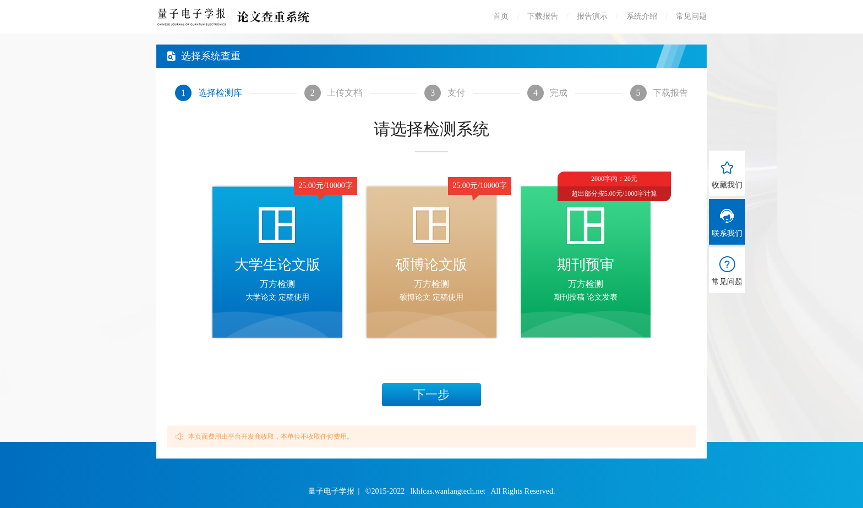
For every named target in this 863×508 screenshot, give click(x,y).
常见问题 (691, 16)
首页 (501, 16)
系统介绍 (641, 16)
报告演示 (592, 16)
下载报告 (542, 16)
